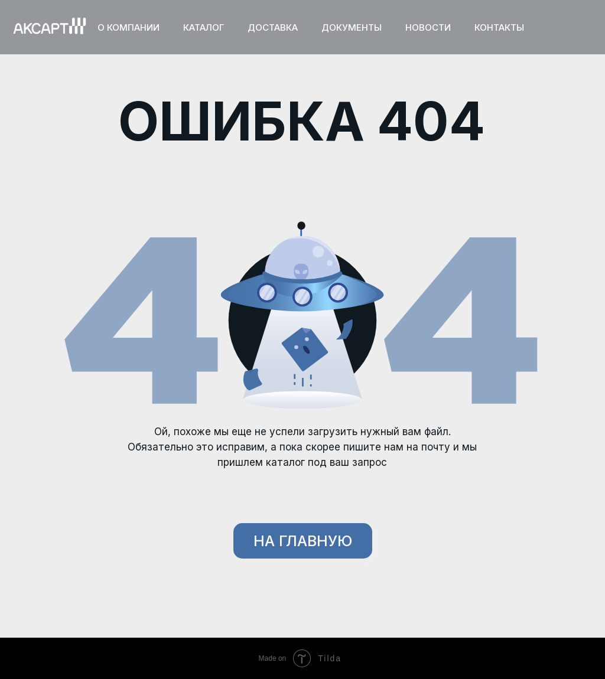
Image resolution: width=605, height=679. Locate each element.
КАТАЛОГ (203, 27)
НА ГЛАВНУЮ (302, 541)
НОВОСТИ (428, 27)
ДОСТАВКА (273, 27)
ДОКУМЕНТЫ (351, 27)
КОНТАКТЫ (499, 27)
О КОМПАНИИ (128, 27)
